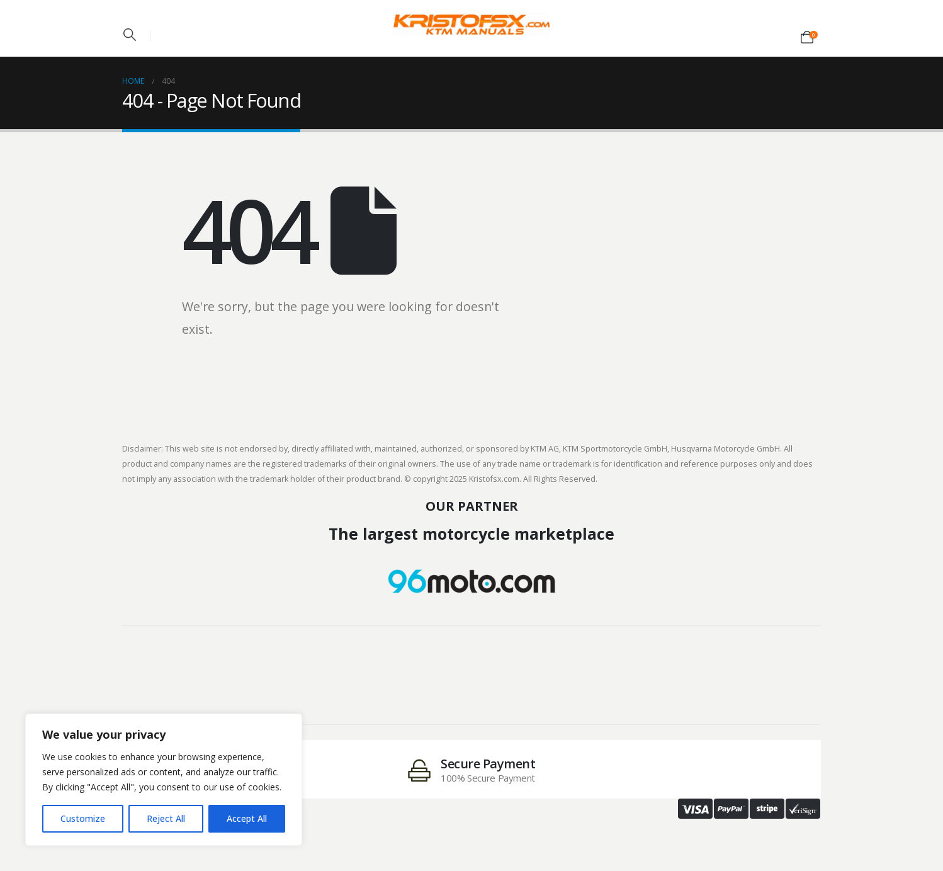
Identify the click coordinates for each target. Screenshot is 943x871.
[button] (129, 34)
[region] (163, 780)
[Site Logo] (471, 24)
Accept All (247, 818)
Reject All (166, 818)
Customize (82, 818)
